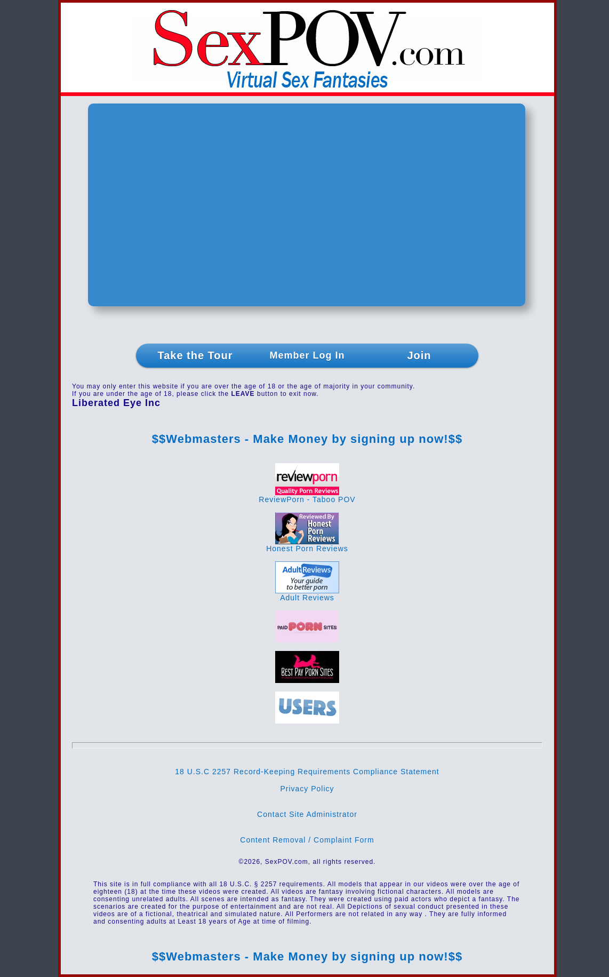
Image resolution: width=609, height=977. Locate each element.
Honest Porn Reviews (307, 545)
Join (419, 355)
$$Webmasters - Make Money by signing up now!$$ (307, 439)
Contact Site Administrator (307, 814)
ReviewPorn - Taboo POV (307, 496)
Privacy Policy (307, 788)
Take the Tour (195, 355)
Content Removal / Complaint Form (307, 840)
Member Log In (306, 355)
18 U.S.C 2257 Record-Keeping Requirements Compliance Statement (307, 771)
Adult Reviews (307, 594)
